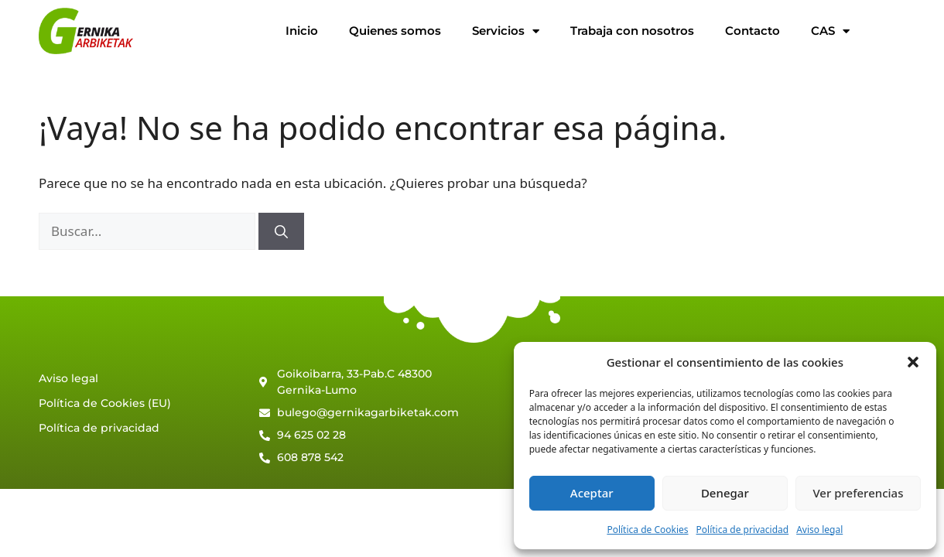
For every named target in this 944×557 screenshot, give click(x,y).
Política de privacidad (742, 529)
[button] (913, 362)
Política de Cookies (647, 529)
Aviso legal (819, 529)
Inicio (302, 30)
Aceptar (592, 493)
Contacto (752, 30)
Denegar (725, 493)
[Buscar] (281, 231)
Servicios (505, 31)
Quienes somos (395, 30)
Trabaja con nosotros (632, 30)
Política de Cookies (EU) (105, 403)
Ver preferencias (857, 493)
